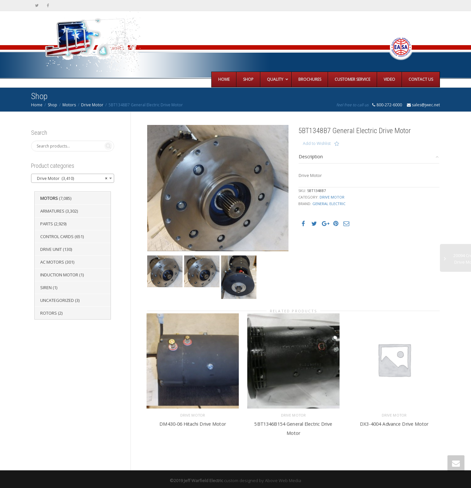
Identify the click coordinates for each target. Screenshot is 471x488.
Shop (52, 105)
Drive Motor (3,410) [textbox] (70, 178)
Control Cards (57, 236)
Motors (69, 105)
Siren (46, 287)
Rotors (48, 313)
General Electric (328, 203)
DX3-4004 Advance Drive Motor (394, 421)
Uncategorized (57, 300)
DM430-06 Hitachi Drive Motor (193, 421)
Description (311, 156)
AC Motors (52, 262)
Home (37, 105)
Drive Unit (51, 249)
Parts (46, 224)
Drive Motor (92, 105)
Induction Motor (59, 275)
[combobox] (72, 178)
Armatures (52, 211)
